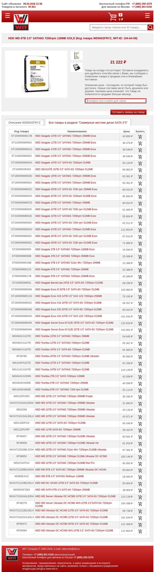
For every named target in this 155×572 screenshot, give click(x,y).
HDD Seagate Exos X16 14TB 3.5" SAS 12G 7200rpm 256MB (68, 296)
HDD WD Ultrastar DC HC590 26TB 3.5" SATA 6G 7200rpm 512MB (71, 523)
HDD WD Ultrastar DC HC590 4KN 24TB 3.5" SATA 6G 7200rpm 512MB (74, 530)
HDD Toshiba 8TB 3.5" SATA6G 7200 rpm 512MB (61, 389)
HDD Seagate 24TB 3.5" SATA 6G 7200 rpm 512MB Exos (66, 222)
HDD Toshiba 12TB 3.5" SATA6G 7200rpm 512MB (62, 342)
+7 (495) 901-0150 (44, 554)
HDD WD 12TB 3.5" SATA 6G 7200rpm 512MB (60, 423)
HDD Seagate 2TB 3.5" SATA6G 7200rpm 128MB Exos (65, 249)
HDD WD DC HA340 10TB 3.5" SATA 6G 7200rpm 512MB (66, 483)
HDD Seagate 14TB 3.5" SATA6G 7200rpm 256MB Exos (65, 149)
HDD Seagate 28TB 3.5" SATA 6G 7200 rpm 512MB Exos (66, 242)
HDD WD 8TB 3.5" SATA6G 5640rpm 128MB (59, 476)
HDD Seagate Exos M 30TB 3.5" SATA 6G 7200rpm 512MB (67, 289)
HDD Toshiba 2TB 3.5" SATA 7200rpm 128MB (59, 376)
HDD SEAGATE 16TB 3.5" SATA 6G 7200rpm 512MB (64, 169)
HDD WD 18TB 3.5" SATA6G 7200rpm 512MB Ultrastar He (66, 443)
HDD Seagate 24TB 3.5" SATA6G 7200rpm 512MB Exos (65, 229)
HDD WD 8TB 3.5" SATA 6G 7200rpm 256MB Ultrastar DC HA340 (70, 469)
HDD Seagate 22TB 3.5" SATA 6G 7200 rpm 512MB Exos (66, 209)
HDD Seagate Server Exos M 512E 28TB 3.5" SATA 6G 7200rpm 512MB (74, 322)
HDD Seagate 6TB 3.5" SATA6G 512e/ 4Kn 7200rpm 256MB (67, 262)
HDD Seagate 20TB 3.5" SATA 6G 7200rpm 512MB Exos (65, 196)
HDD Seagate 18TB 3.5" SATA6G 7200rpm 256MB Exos (65, 176)
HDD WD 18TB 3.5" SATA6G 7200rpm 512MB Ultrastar (65, 436)
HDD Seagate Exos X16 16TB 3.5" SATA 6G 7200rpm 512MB (68, 302)
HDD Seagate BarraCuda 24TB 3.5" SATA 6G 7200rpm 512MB (69, 282)
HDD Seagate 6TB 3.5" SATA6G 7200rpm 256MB (62, 269)
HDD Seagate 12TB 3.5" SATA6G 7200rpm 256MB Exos (65, 142)
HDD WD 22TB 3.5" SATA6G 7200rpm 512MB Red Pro (64, 463)
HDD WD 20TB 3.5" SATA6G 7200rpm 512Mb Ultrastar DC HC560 (71, 456)
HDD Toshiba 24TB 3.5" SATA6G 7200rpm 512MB (62, 369)
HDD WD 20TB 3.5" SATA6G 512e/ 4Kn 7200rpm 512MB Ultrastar (70, 449)
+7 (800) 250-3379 (83, 557)
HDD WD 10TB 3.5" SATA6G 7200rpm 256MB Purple (64, 396)
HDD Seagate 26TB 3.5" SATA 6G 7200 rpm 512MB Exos (66, 236)
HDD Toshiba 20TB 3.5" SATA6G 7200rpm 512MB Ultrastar (67, 356)
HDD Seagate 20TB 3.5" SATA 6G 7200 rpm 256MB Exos (66, 189)
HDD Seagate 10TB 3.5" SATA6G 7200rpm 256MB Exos (65, 136)
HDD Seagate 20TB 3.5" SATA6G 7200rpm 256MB (62, 202)
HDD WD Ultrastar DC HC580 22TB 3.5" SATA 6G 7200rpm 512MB (71, 517)
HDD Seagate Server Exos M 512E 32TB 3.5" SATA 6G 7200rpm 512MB (74, 329)
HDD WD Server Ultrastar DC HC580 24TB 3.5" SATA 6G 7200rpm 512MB (75, 496)
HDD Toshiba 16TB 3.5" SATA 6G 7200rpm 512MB (62, 349)
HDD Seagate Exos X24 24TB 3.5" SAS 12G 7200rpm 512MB (68, 316)
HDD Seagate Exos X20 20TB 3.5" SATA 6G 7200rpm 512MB (68, 309)
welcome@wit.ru (71, 549)
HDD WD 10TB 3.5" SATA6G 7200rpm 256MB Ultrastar (65, 402)
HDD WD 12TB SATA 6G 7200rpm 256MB (58, 429)
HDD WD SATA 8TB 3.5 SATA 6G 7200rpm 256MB (62, 489)
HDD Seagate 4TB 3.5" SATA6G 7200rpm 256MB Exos (65, 256)
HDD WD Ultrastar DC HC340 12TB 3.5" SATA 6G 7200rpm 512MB (71, 510)
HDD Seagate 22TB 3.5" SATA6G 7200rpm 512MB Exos (65, 216)
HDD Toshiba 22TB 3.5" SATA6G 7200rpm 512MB (62, 362)
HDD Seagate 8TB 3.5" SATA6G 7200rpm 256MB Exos (65, 276)
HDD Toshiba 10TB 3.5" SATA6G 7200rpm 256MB (62, 336)
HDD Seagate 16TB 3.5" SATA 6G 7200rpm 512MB (62, 162)
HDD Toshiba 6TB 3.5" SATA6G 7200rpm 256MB (61, 382)
